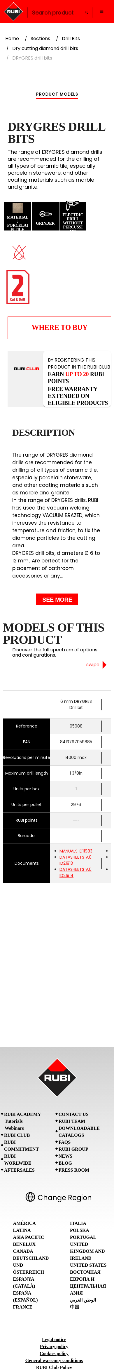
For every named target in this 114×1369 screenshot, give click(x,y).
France (23, 1306)
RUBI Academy (22, 1114)
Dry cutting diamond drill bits (45, 48)
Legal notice (54, 1339)
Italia (78, 1223)
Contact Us (74, 1114)
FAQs (65, 1142)
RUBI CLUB (17, 1135)
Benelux (24, 1244)
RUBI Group (73, 1149)
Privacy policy (54, 1346)
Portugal (83, 1237)
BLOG (65, 1163)
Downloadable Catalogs (79, 1132)
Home (12, 38)
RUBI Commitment (21, 1146)
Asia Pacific (28, 1237)
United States (88, 1265)
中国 (74, 1306)
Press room (74, 1170)
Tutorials (14, 1121)
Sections (40, 38)
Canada (23, 1251)
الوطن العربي (83, 1299)
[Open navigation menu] (101, 11)
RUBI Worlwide (17, 1160)
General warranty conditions (54, 1360)
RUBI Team (72, 1121)
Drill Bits (71, 38)
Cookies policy (54, 1353)
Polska (79, 1230)
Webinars (14, 1128)
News (65, 1156)
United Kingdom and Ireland (87, 1251)
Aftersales (19, 1170)
